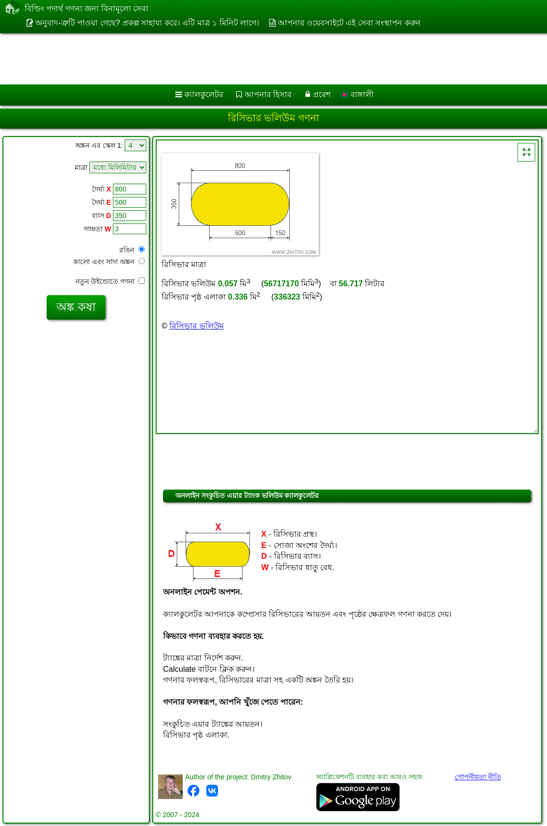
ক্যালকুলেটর (203, 94)
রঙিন (132, 250)
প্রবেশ (321, 94)
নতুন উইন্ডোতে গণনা (110, 281)
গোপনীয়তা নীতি (478, 777)
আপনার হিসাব (268, 94)
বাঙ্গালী (357, 94)
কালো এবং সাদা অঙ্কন (109, 262)
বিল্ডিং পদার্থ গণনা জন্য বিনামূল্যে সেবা (86, 9)
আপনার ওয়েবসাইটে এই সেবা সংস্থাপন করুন (349, 23)
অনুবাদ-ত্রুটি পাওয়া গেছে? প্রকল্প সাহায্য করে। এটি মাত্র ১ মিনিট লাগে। (147, 23)
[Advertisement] (263, 59)
